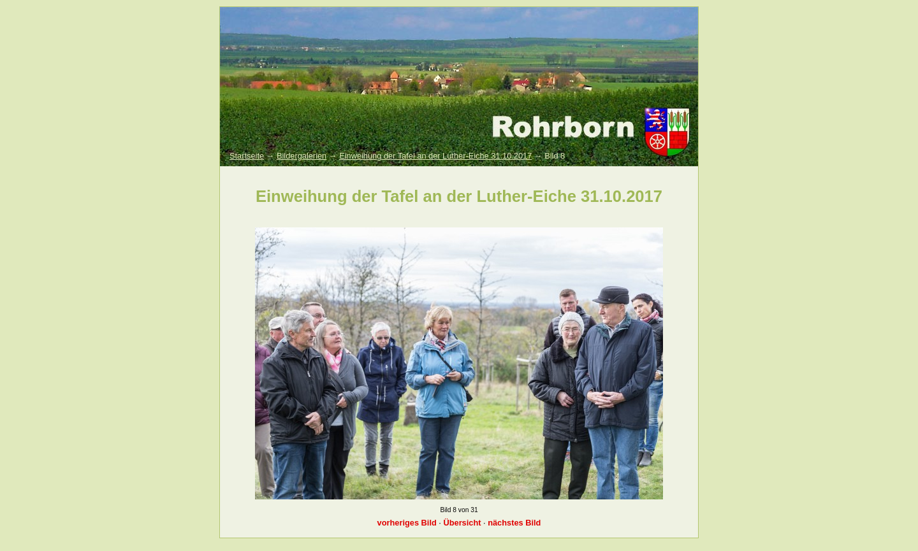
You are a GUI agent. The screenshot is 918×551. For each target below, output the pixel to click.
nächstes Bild (514, 522)
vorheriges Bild (407, 522)
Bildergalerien (301, 156)
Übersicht (462, 522)
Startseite (246, 156)
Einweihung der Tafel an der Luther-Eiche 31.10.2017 (435, 156)
